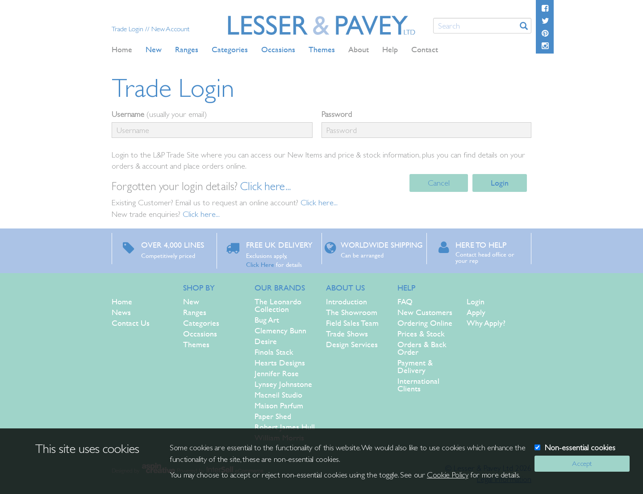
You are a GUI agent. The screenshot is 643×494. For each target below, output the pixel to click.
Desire (266, 341)
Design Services (352, 344)
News (121, 312)
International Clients (418, 384)
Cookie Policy (447, 474)
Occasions (200, 333)
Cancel (439, 182)
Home (122, 49)
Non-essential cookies (580, 447)
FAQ (405, 301)
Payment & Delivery (415, 366)
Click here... (265, 186)
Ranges (194, 312)
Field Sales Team (352, 323)
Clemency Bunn (280, 330)
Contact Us (131, 323)
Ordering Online (424, 323)
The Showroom (351, 312)
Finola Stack (274, 352)
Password (337, 114)
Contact (424, 49)
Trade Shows (347, 333)
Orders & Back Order (422, 348)
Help (390, 49)
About (358, 49)
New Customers (424, 312)
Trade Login (128, 29)
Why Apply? (486, 323)
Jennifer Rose (277, 373)
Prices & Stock (421, 333)
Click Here (260, 264)
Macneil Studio (278, 395)
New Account (170, 29)
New (191, 301)
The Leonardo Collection (278, 305)
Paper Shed (273, 416)
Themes (196, 344)
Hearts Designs (280, 362)
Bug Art (267, 320)
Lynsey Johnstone (283, 384)
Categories (201, 323)
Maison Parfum (279, 405)
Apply (476, 312)
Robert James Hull (285, 427)
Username (128, 114)
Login (500, 182)
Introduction (346, 301)
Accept (582, 463)
